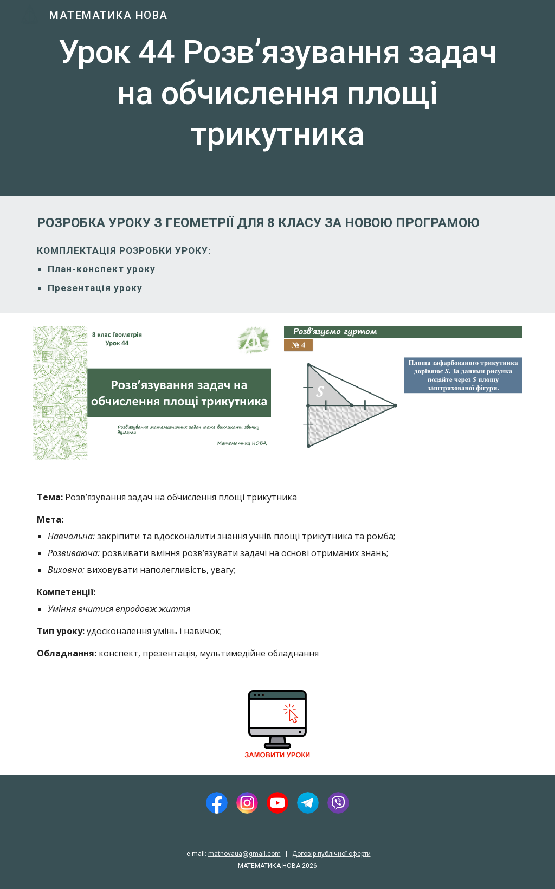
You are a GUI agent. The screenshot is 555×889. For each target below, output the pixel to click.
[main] (278, 98)
